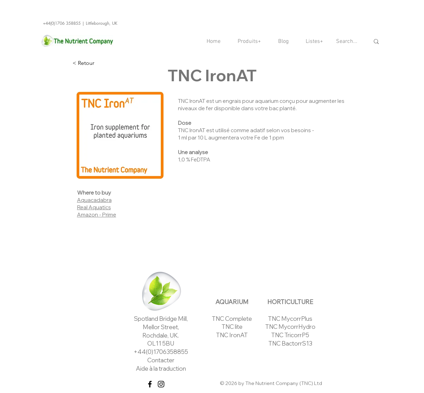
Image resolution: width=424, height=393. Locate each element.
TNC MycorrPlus (290, 318)
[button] (249, 42)
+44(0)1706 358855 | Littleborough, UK (80, 23)
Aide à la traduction (161, 368)
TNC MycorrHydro (290, 326)
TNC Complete (232, 318)
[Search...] (347, 41)
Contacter (160, 360)
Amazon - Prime (96, 214)
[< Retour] (96, 63)
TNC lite (232, 326)
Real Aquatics (94, 207)
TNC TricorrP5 (290, 335)
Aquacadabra (94, 200)
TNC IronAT (232, 335)
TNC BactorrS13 (290, 343)
